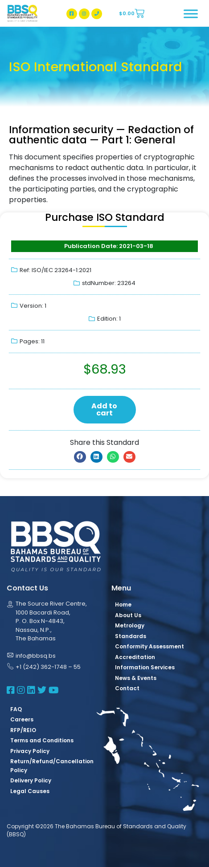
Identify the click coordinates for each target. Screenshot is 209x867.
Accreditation (135, 657)
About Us (128, 615)
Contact (127, 688)
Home (123, 604)
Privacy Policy (29, 751)
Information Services (145, 667)
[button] (80, 457)
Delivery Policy (30, 780)
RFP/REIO (23, 730)
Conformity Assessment (149, 646)
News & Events (135, 678)
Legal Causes (29, 791)
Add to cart (104, 409)
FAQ (16, 709)
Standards (130, 636)
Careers (21, 719)
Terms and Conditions (42, 740)
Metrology (129, 625)
